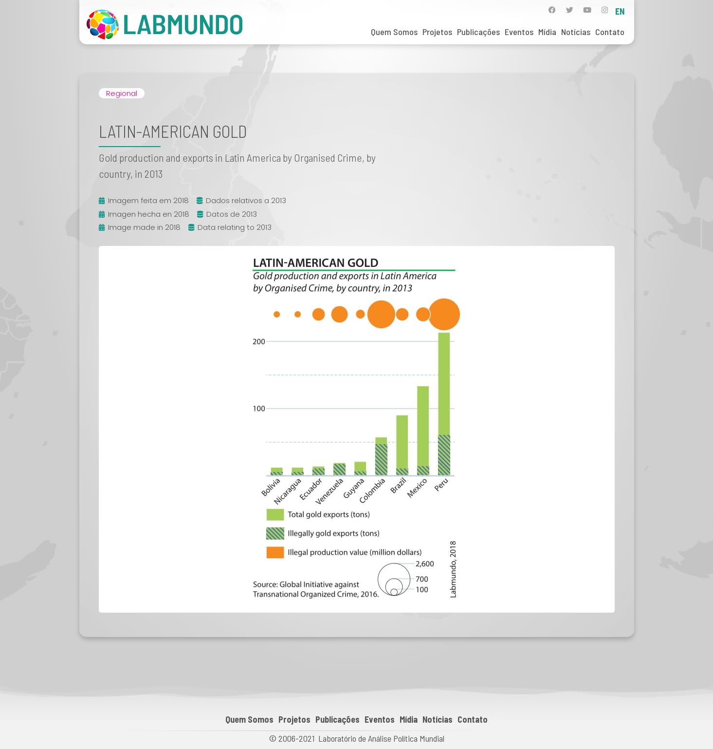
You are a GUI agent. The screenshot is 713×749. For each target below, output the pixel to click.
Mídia (547, 31)
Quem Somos (394, 31)
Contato (609, 31)
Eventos (519, 31)
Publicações (478, 31)
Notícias (575, 31)
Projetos (437, 31)
